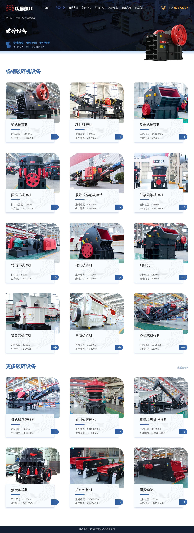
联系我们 (139, 7)
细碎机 (145, 265)
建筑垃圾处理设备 (153, 420)
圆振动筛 (146, 490)
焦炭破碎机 (19, 490)
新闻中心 (86, 7)
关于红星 (113, 7)
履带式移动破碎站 (89, 195)
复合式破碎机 (21, 335)
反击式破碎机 (150, 125)
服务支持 (126, 7)
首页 (47, 7)
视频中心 (100, 7)
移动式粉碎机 (150, 335)
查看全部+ (182, 367)
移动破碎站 (83, 125)
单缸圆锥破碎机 (152, 195)
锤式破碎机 (83, 265)
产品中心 (60, 7)
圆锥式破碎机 (21, 195)
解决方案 (73, 7)
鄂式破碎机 (19, 125)
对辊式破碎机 (21, 265)
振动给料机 (83, 490)
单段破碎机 (83, 335)
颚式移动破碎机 (23, 420)
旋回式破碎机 (85, 420)
